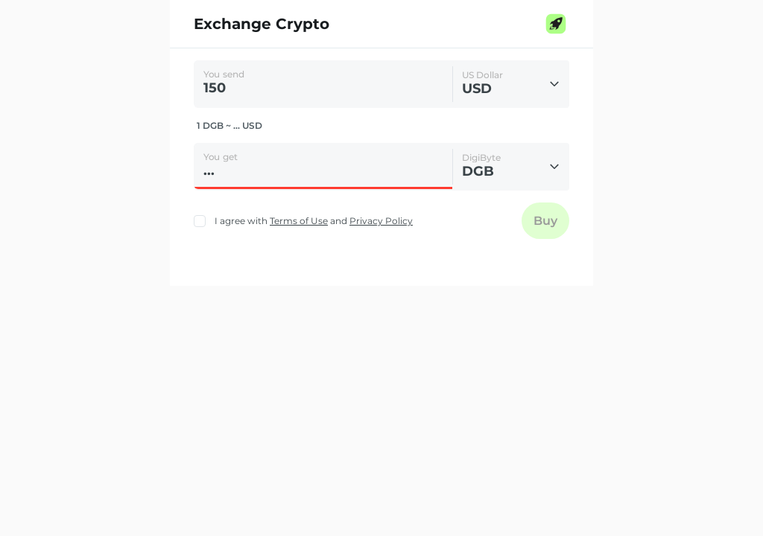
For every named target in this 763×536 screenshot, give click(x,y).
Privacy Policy (381, 220)
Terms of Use (299, 220)
